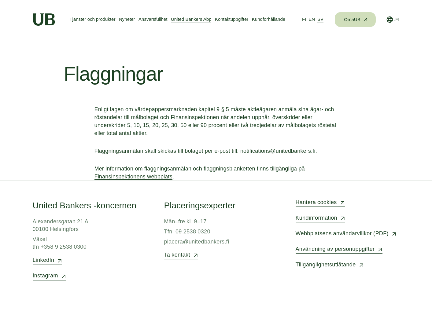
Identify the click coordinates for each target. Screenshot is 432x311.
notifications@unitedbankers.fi (278, 151)
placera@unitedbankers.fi (196, 242)
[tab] (304, 19)
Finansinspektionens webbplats (133, 177)
